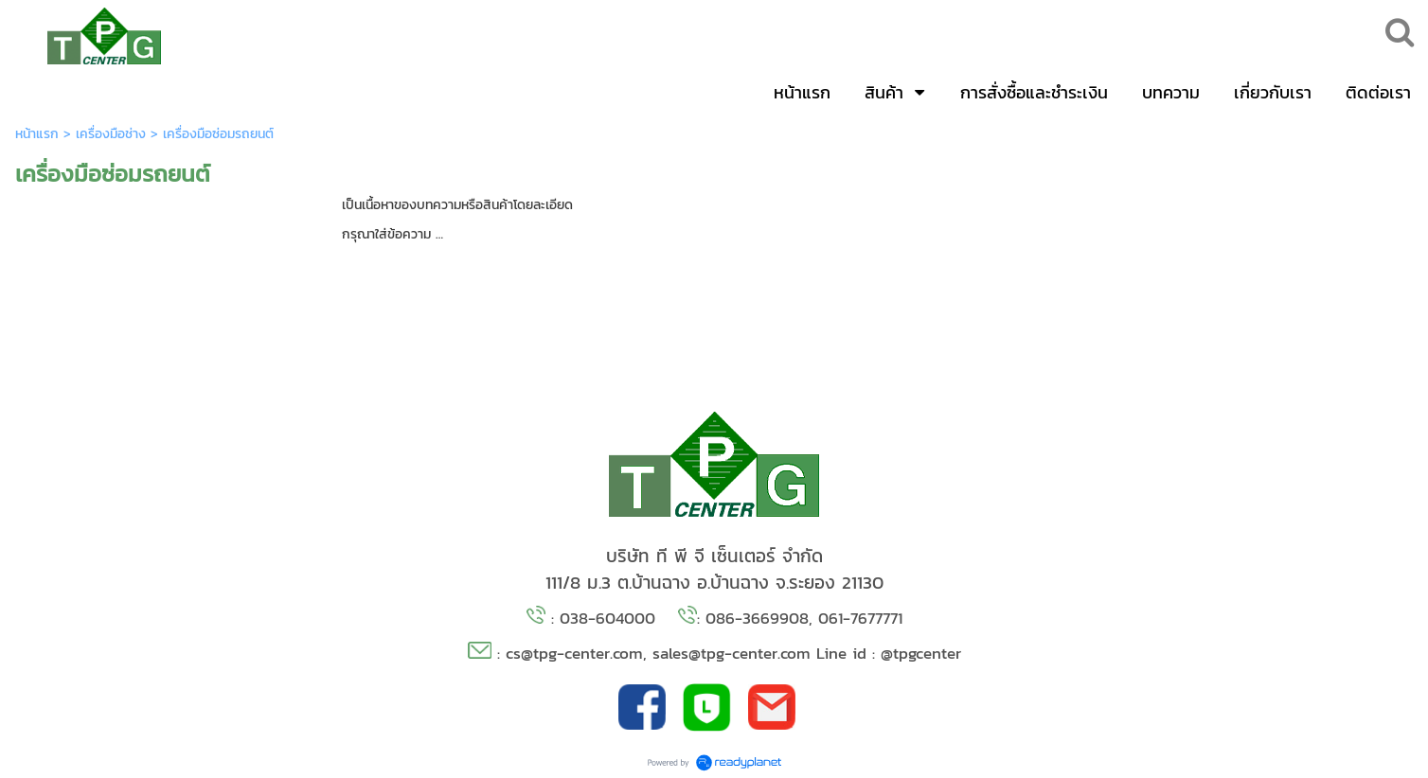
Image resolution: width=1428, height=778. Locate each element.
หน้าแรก (37, 134)
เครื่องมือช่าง (111, 134)
